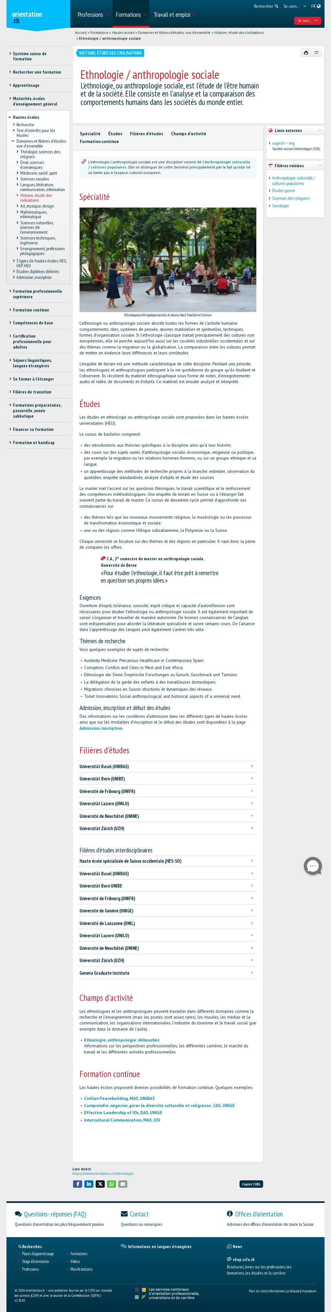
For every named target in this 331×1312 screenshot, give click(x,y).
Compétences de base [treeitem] (33, 323)
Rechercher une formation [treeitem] (37, 72)
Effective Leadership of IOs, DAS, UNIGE (123, 1112)
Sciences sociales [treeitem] (34, 179)
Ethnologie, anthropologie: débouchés (121, 1040)
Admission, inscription (101, 728)
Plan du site (257, 1290)
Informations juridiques (283, 1290)
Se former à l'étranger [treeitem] (33, 379)
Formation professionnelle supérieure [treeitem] (37, 294)
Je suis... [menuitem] (307, 20)
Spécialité (90, 134)
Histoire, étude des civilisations (239, 32)
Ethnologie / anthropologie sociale (110, 38)
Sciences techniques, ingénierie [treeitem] (37, 240)
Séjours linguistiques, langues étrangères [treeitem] (32, 363)
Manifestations (81, 1269)
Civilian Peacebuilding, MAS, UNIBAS (119, 1098)
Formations (99, 32)
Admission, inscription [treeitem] (34, 277)
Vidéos (75, 1261)
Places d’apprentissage (38, 1253)
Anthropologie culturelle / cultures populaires (293, 180)
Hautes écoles (123, 32)
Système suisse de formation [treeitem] (30, 56)
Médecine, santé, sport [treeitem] (38, 173)
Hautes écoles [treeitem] (26, 117)
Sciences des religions (290, 198)
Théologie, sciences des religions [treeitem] (40, 154)
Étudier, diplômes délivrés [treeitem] (37, 271)
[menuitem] (93, 14)
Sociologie (280, 205)
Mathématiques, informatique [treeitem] (33, 214)
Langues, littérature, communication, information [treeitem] (42, 187)
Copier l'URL (251, 1184)
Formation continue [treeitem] (31, 310)
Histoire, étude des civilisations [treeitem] (36, 198)
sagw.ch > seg (283, 143)
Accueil (81, 32)
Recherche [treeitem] (25, 124)
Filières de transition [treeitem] (32, 392)
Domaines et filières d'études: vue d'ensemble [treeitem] (41, 143)
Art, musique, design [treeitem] (37, 206)
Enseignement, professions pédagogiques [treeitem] (42, 251)
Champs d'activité (188, 134)
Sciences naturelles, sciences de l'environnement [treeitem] (36, 227)
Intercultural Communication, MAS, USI (122, 1120)
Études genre (283, 190)
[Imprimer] (306, 52)
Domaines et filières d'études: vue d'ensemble (174, 32)
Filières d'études (146, 134)
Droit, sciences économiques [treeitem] (32, 164)
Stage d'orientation (35, 1261)
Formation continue (99, 141)
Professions (30, 1269)
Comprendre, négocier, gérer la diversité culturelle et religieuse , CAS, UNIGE (159, 1105)
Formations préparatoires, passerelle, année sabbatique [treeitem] (37, 410)
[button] (77, 1184)
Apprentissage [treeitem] (26, 85)
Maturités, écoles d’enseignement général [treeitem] (35, 101)
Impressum (309, 1290)
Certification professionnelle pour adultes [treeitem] (32, 341)
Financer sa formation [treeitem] (33, 429)
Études (115, 134)
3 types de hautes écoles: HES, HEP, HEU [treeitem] (41, 263)
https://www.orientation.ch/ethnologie (102, 1173)
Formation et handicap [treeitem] (34, 442)
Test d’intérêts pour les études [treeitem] (35, 132)
